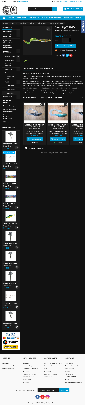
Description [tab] (28, 68)
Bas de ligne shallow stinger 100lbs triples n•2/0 (11, 303)
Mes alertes (48, 377)
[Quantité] (65, 40)
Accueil (11, 18)
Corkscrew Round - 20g (11, 323)
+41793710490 (23, 2)
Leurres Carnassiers (7, 52)
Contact (4, 2)
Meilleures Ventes (10, 127)
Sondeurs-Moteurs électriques (7, 116)
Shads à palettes (8, 65)
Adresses (47, 371)
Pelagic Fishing (8, 106)
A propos (26, 371)
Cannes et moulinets (7, 36)
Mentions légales (29, 366)
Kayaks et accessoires (7, 46)
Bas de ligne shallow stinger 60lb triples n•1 (11, 164)
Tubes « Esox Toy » (9, 77)
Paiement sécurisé (29, 374)
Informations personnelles (53, 363)
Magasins (26, 382)
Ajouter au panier (65, 45)
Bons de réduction (50, 374)
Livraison (26, 363)
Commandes (48, 366)
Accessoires (7, 31)
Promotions (6, 363)
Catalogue (21, 18)
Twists (7, 82)
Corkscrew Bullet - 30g (11, 243)
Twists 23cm (10, 89)
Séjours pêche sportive (51, 18)
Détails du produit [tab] (45, 68)
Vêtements (7, 122)
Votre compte (50, 358)
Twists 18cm (10, 86)
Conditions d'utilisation (30, 369)
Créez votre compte (76, 2)
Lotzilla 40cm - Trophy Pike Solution (34, 126)
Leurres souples (10, 56)
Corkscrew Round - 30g (11, 144)
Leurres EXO (7, 97)
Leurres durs (9, 60)
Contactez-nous (28, 377)
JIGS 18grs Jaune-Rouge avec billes (11, 184)
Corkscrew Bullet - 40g (11, 283)
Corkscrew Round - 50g (11, 263)
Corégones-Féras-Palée (7, 41)
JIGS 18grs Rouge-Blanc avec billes (11, 204)
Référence (58, 31)
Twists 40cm (10, 93)
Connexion (63, 2)
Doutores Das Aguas (72, 18)
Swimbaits (8, 69)
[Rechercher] (42, 9)
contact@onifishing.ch (73, 382)
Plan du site (27, 380)
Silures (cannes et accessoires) (9, 110)
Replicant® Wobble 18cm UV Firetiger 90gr (11, 223)
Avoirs (46, 369)
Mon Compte (34, 18)
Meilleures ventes (8, 369)
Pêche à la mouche (7, 101)
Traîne (7, 73)
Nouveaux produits (8, 366)
